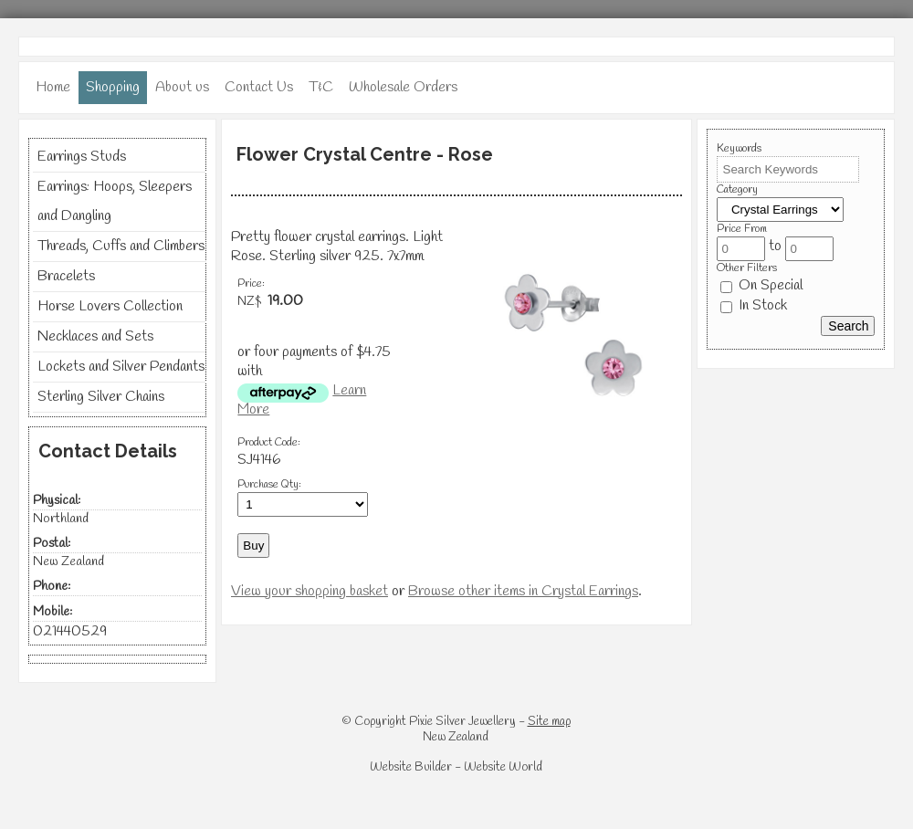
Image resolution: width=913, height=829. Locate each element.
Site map (549, 721)
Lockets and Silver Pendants (121, 366)
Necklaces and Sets (95, 336)
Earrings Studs (81, 156)
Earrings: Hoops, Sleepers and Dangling (114, 201)
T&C (321, 87)
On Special (761, 285)
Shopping (113, 87)
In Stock (753, 305)
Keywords (739, 149)
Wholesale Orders (403, 87)
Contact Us (259, 87)
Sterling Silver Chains (100, 396)
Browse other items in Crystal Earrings (523, 591)
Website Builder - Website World (456, 767)
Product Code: (268, 442)
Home (53, 87)
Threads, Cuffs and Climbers (121, 246)
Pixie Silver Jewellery (462, 721)
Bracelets (66, 276)
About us (182, 87)
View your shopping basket (309, 591)
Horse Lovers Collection (110, 306)
